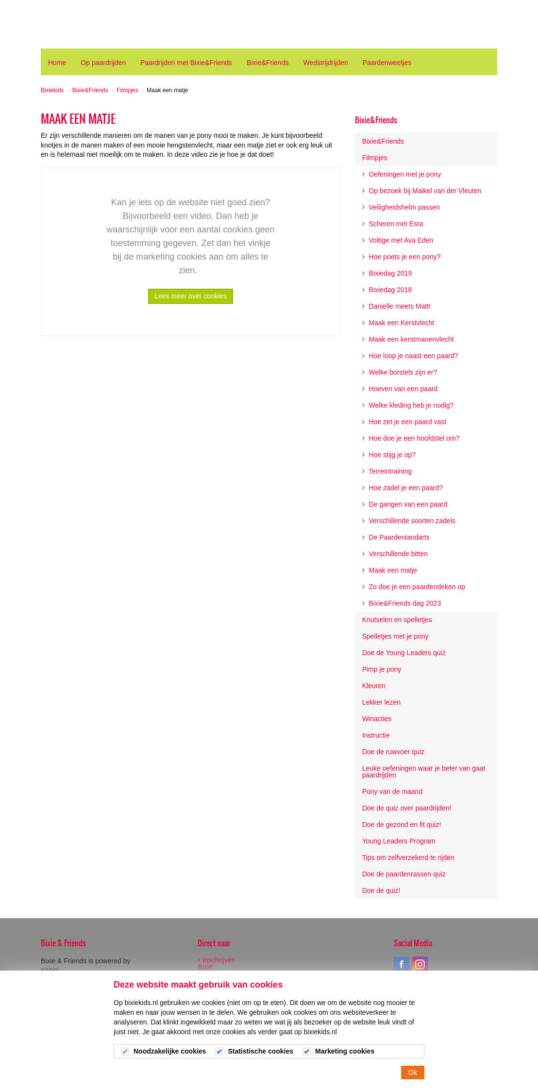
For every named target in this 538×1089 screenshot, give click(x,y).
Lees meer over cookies (190, 296)
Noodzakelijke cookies (170, 1052)
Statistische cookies (260, 1052)
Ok (412, 1073)
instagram (420, 964)
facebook (401, 964)
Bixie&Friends (376, 120)
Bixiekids (77, 24)
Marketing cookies (344, 1052)
